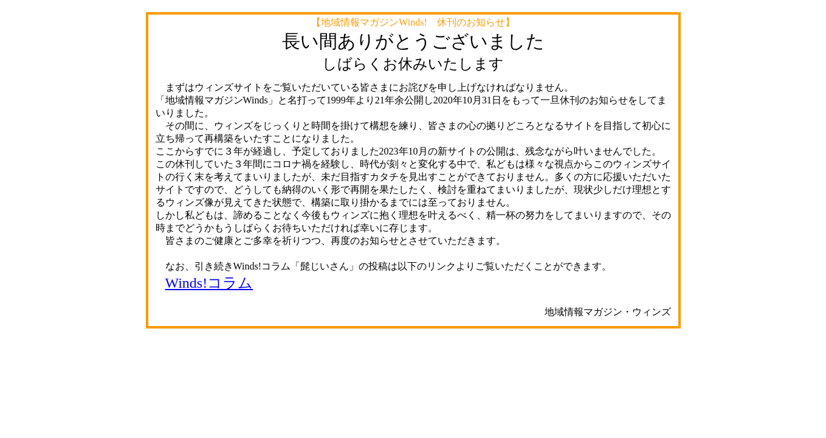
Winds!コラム (209, 283)
